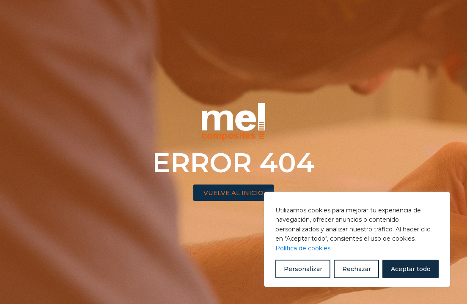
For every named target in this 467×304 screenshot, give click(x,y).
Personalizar (303, 269)
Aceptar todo (411, 269)
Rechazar (356, 269)
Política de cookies (302, 248)
